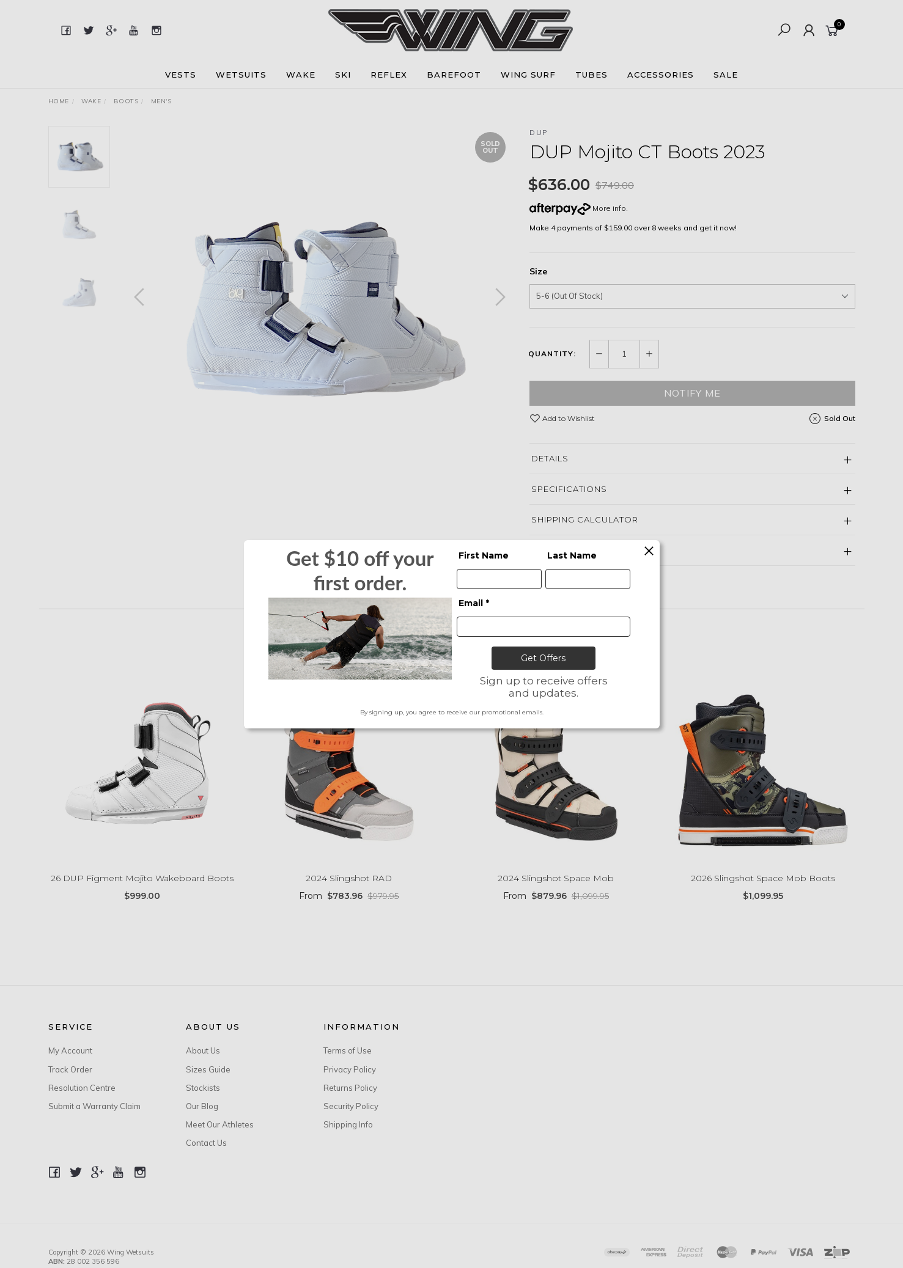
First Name (484, 555)
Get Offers (543, 658)
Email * (474, 603)
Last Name (572, 555)
